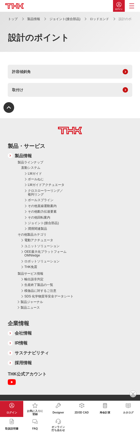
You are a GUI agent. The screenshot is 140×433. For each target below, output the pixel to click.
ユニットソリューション (42, 246)
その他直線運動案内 (42, 206)
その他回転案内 (39, 217)
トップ (13, 19)
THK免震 (30, 267)
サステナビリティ (32, 353)
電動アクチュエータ (38, 240)
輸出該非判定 (34, 279)
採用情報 (23, 363)
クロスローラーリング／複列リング (45, 192)
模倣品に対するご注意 (40, 291)
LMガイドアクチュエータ (46, 185)
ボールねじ (36, 179)
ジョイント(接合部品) (64, 19)
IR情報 (21, 343)
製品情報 (33, 19)
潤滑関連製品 (37, 229)
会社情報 (23, 333)
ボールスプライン (40, 200)
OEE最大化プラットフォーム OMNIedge (45, 253)
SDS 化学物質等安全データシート (48, 296)
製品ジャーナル (32, 302)
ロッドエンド (99, 19)
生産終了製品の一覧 (38, 285)
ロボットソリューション (42, 261)
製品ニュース (30, 307)
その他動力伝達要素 (42, 211)
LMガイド (35, 173)
